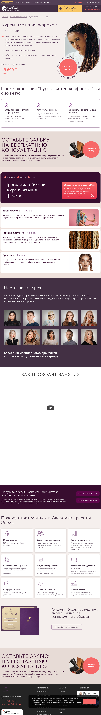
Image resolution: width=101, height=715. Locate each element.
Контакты (29, 2)
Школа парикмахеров (18, 17)
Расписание (38, 2)
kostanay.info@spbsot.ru (11, 704)
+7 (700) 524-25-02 (92, 7)
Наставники (47, 2)
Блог (60, 713)
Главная (5, 17)
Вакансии (62, 709)
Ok (90, 701)
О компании (20, 2)
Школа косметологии (44, 695)
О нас (60, 695)
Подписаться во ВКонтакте (88, 500)
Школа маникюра (42, 691)
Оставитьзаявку (91, 149)
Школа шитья (41, 711)
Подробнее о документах (66, 627)
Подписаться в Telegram (88, 493)
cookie (33, 700)
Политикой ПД (36, 704)
